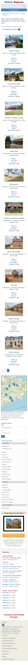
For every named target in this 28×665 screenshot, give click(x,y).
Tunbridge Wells (6, 490)
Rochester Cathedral (7, 502)
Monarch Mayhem (7, 646)
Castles (4, 454)
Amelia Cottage (14, 51)
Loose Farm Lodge (14, 84)
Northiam (5, 605)
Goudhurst (5, 487)
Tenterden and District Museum (12, 571)
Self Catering (5, 508)
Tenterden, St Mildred (9, 580)
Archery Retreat (14, 352)
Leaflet (14, 410)
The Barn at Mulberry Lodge (13, 118)
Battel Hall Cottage (14, 252)
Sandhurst (6, 600)
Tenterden (6, 597)
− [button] (3, 380)
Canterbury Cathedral (8, 499)
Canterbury (5, 485)
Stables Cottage (14, 318)
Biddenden (6, 603)
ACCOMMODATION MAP (10, 29)
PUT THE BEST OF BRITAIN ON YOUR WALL (14, 535)
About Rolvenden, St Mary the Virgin (11, 26)
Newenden (6, 595)
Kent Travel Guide (7, 440)
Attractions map (7, 448)
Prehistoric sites (6, 474)
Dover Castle (5, 492)
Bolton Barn (14, 151)
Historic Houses (6, 469)
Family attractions (6, 462)
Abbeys (4, 452)
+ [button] (3, 377)
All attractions (5, 446)
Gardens (4, 464)
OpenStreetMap (19, 410)
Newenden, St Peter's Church (11, 584)
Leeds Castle (5, 497)
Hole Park (5, 562)
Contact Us (5, 654)
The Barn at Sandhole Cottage (14, 218)
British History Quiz (7, 641)
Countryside (5, 457)
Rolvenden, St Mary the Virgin (10, 13)
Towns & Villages (6, 479)
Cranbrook (6, 608)
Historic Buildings (6, 467)
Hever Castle (5, 494)
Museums (4, 471)
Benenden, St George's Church (12, 566)
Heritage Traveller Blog (8, 638)
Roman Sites (5, 476)
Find (2, 425)
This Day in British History (9, 648)
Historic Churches (7, 459)
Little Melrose (13, 184)
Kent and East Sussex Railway (12, 575)
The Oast (14, 285)
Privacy (4, 656)
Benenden (6, 592)
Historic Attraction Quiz (8, 643)
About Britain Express (8, 659)
